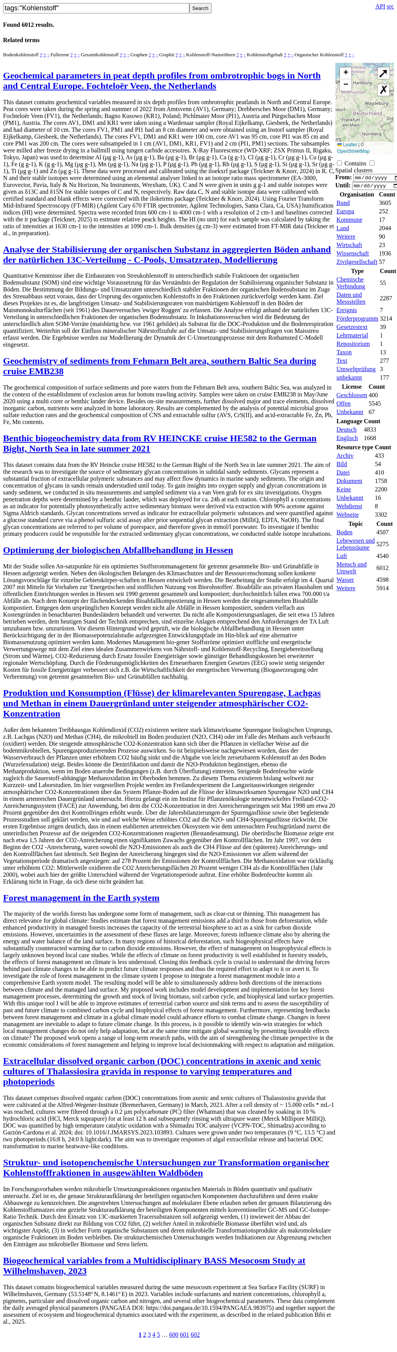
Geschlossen (351, 397)
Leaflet (347, 144)
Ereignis (346, 312)
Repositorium (353, 346)
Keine (343, 491)
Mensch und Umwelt (351, 570)
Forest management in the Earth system (81, 898)
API (381, 6)
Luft (341, 558)
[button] (345, 73)
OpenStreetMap (353, 151)
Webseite (347, 517)
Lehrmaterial (352, 337)
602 (195, 1334)
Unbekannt (349, 414)
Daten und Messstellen (351, 300)
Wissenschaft (352, 255)
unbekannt (349, 379)
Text (341, 363)
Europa (345, 213)
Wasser (345, 582)
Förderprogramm (357, 321)
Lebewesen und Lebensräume (355, 546)
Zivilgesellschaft (356, 264)
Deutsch (346, 432)
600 (174, 1334)
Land (342, 230)
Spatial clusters (353, 170)
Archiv (344, 458)
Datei (343, 474)
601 (184, 1334)
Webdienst (349, 508)
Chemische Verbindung (350, 285)
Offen (343, 406)
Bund (343, 205)
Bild (341, 466)
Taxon (344, 354)
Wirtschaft (349, 247)
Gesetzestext (351, 329)
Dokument (349, 483)
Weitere (345, 239)
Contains (355, 163)
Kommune (349, 222)
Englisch (347, 440)
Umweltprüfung (356, 371)
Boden (344, 534)
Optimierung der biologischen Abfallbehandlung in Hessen (118, 550)
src (390, 6)
